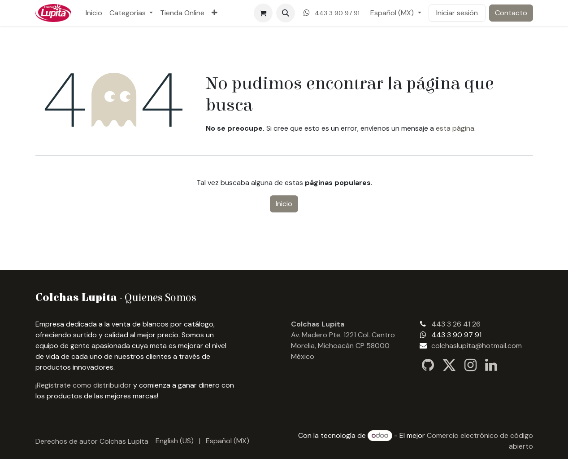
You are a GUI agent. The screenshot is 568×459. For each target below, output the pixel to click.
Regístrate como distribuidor (84, 385)
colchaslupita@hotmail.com (476, 345)
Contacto (511, 13)
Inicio (284, 203)
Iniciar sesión (457, 13)
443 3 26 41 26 (456, 324)
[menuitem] (94, 13)
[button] (285, 13)
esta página (455, 128)
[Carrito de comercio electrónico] (263, 13)
